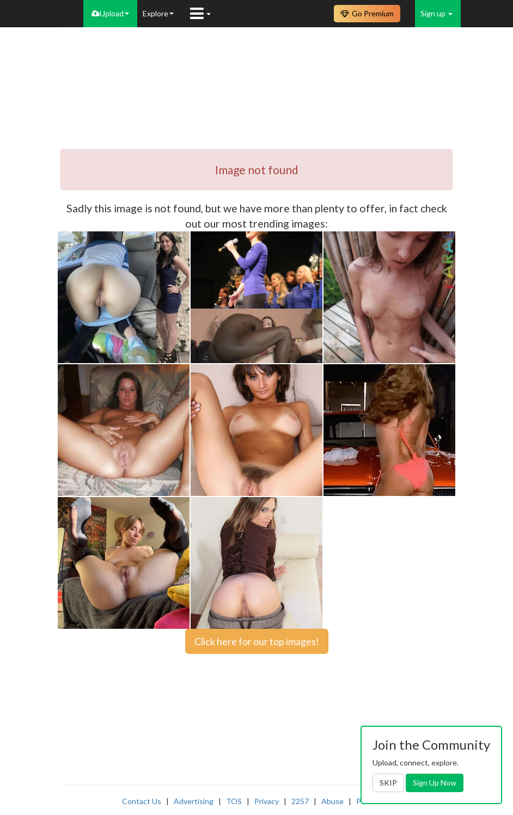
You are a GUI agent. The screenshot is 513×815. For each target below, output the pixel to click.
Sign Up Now (434, 782)
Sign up (436, 13)
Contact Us (141, 801)
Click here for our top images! (256, 641)
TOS (234, 801)
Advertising (193, 801)
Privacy (266, 801)
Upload (110, 13)
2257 (300, 801)
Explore (158, 13)
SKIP (388, 782)
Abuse (332, 801)
